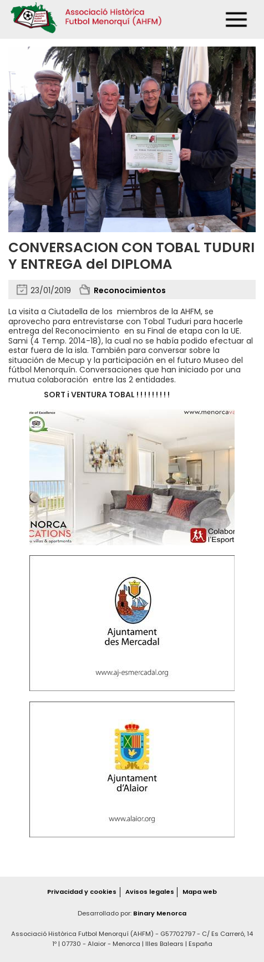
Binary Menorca (159, 913)
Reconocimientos (130, 290)
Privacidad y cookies (81, 891)
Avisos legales (149, 891)
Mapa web (199, 891)
